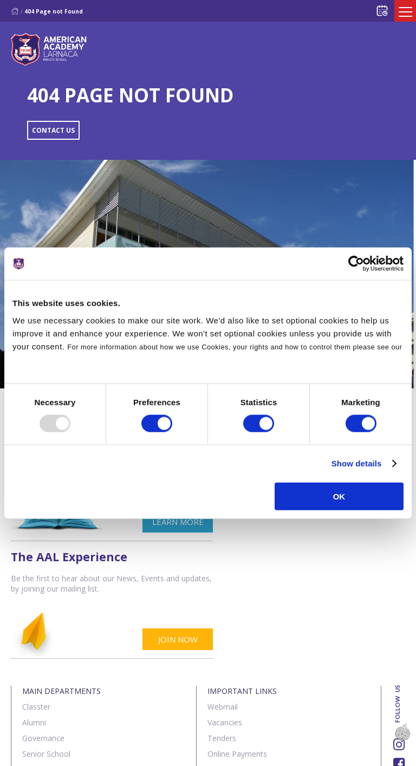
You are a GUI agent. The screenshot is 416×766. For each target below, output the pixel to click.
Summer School (50, 699)
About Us (29, 751)
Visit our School (234, 683)
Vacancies (224, 605)
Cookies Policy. (39, 360)
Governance (43, 620)
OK (339, 496)
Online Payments (237, 636)
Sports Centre (46, 683)
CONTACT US (53, 130)
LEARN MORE (162, 521)
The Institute (44, 668)
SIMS (216, 668)
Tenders (221, 620)
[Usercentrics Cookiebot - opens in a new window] (356, 264)
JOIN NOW (370, 521)
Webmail (222, 589)
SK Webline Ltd (124, 724)
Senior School (46, 636)
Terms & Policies (147, 751)
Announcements (236, 652)
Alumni (34, 605)
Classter (36, 589)
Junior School (45, 652)
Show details (357, 463)
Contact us (80, 751)
